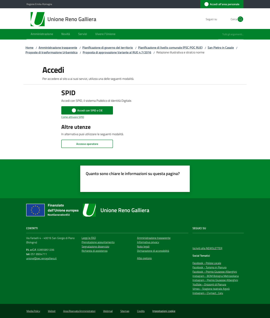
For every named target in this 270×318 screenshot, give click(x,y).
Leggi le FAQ (89, 238)
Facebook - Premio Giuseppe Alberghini (215, 272)
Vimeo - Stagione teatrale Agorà (211, 289)
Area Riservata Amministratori (79, 311)
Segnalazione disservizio (95, 246)
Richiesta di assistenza (94, 251)
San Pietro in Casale (221, 47)
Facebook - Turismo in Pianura (209, 267)
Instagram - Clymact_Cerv (208, 293)
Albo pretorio (144, 258)
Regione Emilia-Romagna (39, 4)
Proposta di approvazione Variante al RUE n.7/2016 (117, 52)
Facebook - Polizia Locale (207, 263)
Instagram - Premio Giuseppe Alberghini (215, 280)
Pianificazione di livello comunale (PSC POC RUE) (170, 47)
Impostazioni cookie (163, 311)
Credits (141, 311)
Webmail (108, 311)
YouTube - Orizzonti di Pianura (209, 284)
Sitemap (124, 311)
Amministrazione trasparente (58, 47)
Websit (51, 311)
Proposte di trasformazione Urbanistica (51, 52)
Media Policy (33, 311)
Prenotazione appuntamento (98, 242)
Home (29, 47)
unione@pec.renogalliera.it (41, 258)
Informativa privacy (148, 242)
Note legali (143, 246)
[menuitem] (42, 34)
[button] (239, 19)
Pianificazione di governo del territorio (107, 47)
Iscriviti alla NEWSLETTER (207, 248)
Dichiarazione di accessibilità (153, 251)
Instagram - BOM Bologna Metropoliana (216, 276)
